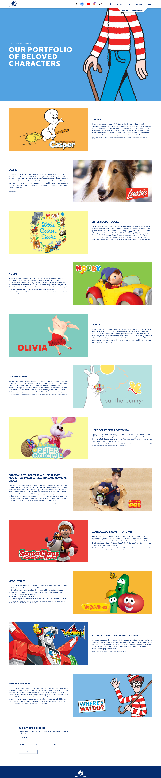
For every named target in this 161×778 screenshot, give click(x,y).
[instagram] (95, 4)
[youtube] (88, 4)
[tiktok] (101, 4)
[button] (110, 4)
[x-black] (76, 4)
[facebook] (82, 4)
